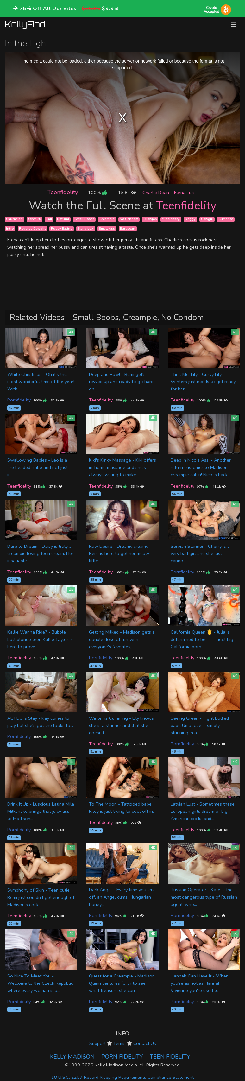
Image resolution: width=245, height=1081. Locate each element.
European (127, 228)
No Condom (129, 219)
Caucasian (14, 219)
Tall (49, 219)
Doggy (190, 219)
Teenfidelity (62, 192)
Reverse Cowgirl (32, 228)
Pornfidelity (19, 400)
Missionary (170, 219)
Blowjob (150, 219)
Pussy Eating (61, 228)
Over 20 (34, 219)
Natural (63, 219)
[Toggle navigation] (233, 24)
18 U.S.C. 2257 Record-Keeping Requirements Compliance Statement (122, 1077)
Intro (10, 228)
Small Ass (107, 228)
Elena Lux (184, 192)
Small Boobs (84, 219)
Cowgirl (207, 219)
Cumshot (225, 219)
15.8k (127, 192)
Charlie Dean (155, 192)
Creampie (106, 219)
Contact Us (144, 1043)
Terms (119, 1043)
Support (97, 1043)
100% (97, 192)
